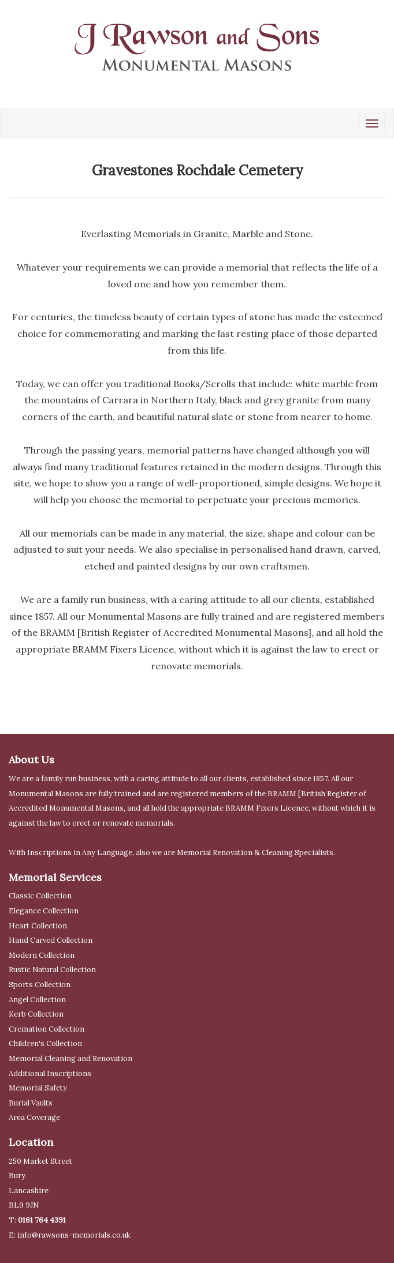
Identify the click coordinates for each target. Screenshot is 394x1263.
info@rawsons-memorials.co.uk (74, 1235)
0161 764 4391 (42, 1220)
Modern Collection (42, 955)
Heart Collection (38, 926)
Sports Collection (39, 985)
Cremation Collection (46, 1029)
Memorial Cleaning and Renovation (70, 1058)
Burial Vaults (31, 1103)
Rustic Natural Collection (52, 970)
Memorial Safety (38, 1088)
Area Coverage (34, 1117)
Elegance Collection (44, 911)
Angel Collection (37, 1000)
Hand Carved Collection (50, 940)
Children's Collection (45, 1043)
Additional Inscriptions (50, 1073)
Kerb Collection (36, 1014)
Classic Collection (40, 896)
